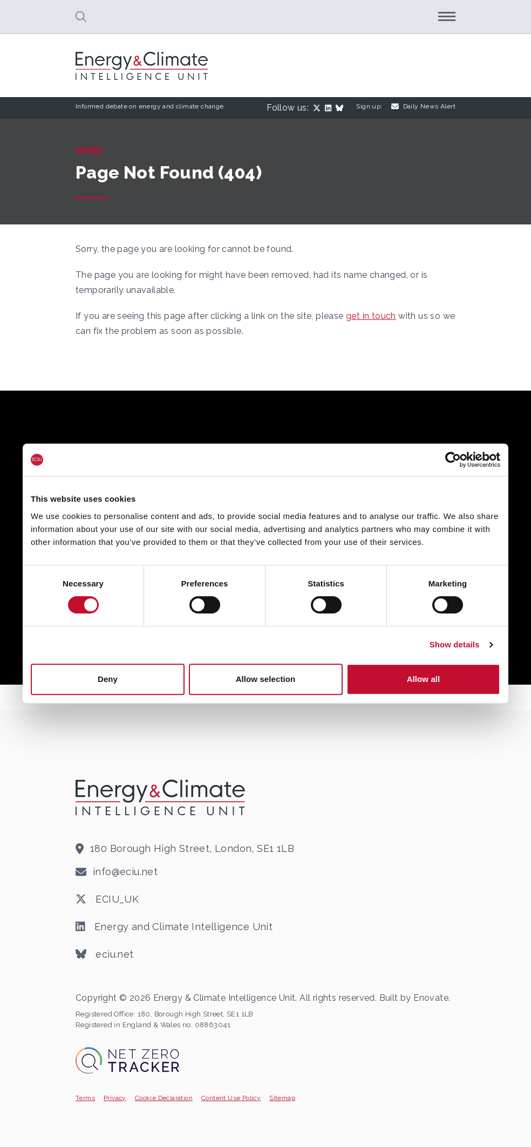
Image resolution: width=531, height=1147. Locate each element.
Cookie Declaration (164, 1098)
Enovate (430, 998)
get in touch (371, 316)
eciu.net (105, 954)
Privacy (115, 1098)
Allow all (423, 679)
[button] (81, 16)
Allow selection (266, 679)
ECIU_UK (107, 899)
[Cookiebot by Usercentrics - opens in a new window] (453, 460)
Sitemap (282, 1098)
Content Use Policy (231, 1098)
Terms (85, 1098)
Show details (455, 644)
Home (89, 151)
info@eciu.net (125, 871)
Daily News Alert (423, 106)
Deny (108, 679)
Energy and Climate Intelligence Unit (174, 927)
